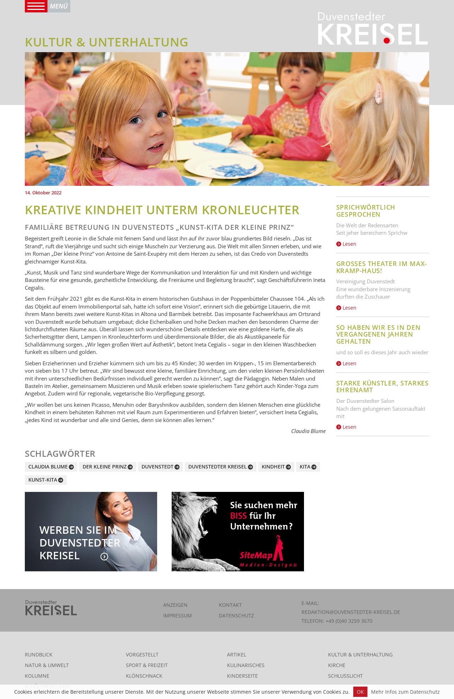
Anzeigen (175, 604)
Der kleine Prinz (105, 466)
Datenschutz (236, 615)
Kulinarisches (246, 665)
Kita (305, 466)
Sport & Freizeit (147, 665)
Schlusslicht (345, 675)
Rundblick (38, 654)
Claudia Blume (48, 466)
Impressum (177, 615)
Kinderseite (242, 675)
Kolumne (37, 675)
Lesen (346, 243)
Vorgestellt (142, 654)
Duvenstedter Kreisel (217, 466)
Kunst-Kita (42, 479)
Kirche (336, 665)
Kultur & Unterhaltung (360, 654)
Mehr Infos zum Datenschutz (405, 691)
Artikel (236, 654)
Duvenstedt (157, 466)
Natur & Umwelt (47, 665)
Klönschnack (144, 675)
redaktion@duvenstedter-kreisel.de (350, 612)
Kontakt (230, 604)
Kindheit (273, 466)
